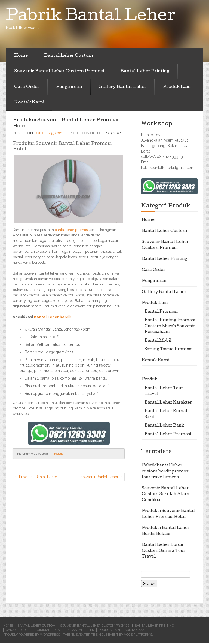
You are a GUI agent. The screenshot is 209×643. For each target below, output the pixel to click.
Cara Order (26, 87)
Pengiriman (69, 87)
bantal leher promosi (71, 230)
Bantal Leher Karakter (168, 403)
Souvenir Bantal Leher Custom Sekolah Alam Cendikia (98, 478)
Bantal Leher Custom (68, 56)
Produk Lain (177, 87)
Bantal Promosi (161, 312)
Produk (57, 454)
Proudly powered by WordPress (31, 634)
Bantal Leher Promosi (168, 434)
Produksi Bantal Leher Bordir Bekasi (38, 478)
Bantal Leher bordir (52, 317)
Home (21, 56)
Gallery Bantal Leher (122, 87)
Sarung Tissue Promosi (168, 349)
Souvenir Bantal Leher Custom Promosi (59, 71)
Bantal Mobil (158, 341)
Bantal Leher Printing (145, 71)
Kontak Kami (29, 102)
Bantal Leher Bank (164, 426)
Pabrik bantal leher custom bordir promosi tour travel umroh (165, 471)
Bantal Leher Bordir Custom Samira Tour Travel (163, 551)
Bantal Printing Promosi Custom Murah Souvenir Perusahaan (170, 326)
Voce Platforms (138, 634)
